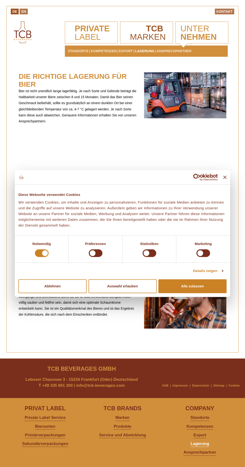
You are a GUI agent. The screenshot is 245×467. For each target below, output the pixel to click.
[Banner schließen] (225, 177)
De (14, 11)
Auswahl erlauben (122, 286)
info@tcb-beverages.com (100, 385)
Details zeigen (205, 271)
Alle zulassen (192, 286)
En (23, 11)
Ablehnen (52, 286)
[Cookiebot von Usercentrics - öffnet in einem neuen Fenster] (197, 177)
